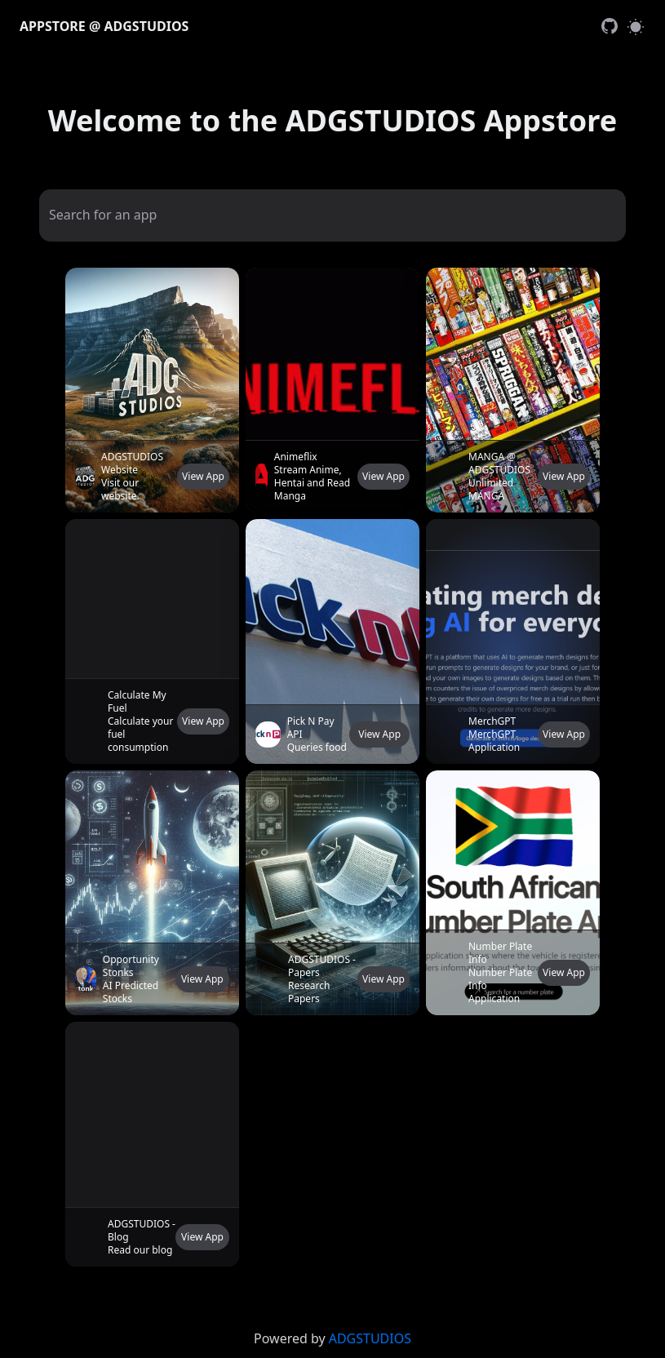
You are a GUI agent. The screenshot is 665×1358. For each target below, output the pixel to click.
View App (203, 476)
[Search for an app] (332, 214)
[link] (609, 26)
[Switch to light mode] (635, 26)
